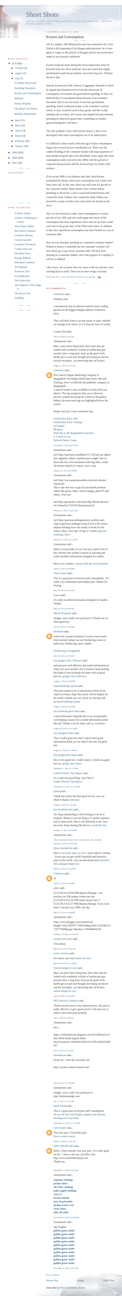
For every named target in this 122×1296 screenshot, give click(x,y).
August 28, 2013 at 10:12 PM (65, 728)
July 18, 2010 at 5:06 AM (64, 337)
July (17, 78)
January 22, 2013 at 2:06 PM (65, 471)
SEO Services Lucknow (66, 1000)
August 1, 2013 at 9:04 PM (64, 681)
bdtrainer (75, 799)
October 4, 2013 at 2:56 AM (65, 805)
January (19, 146)
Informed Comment (25, 262)
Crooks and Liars (23, 249)
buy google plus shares (65, 755)
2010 (15, 63)
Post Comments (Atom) (72, 1287)
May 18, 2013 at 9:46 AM (64, 609)
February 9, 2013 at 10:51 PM (66, 510)
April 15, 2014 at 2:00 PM (64, 883)
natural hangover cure (65, 991)
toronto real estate (63, 938)
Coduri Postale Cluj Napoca (68, 773)
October (19, 68)
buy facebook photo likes (67, 711)
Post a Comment (53, 1275)
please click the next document (92, 563)
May (17, 125)
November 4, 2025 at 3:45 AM (66, 1268)
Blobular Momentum (25, 114)
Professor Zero (22, 271)
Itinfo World (60, 1105)
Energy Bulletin (23, 258)
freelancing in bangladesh (67, 650)
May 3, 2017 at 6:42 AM (63, 1050)
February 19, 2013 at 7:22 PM (66, 540)
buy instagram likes (64, 733)
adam (56, 888)
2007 (15, 162)
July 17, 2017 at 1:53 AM (64, 1101)
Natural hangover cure (65, 968)
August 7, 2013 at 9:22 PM (64, 707)
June (17, 120)
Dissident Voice (23, 253)
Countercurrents (23, 239)
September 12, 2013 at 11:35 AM (67, 787)
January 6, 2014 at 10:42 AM (65, 843)
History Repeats (22, 103)
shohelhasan (60, 1055)
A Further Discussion (25, 82)
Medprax (58, 429)
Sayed (57, 595)
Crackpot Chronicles (25, 244)
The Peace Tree (22, 293)
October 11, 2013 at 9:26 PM (65, 830)
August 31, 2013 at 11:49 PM (65, 750)
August (19, 73)
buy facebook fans (63, 809)
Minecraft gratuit (62, 613)
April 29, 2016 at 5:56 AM (64, 996)
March (18, 135)
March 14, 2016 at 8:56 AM (65, 949)
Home (80, 1280)
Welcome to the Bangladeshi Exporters (74, 433)
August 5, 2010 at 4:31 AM (65, 366)
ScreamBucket (22, 276)
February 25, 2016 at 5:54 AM (66, 934)
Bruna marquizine (63, 848)
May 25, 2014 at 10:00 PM (64, 912)
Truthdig (19, 297)
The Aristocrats (22, 280)
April (18, 130)
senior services (61, 953)
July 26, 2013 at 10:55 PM (64, 627)
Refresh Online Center (65, 440)
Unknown (59, 370)
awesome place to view (74, 853)
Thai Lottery (60, 573)
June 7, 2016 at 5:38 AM (63, 1018)
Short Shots (42, 14)
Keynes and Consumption (27, 93)
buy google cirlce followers (68, 660)
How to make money (64, 1136)
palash (57, 791)
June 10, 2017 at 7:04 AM (64, 1083)
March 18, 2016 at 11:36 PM (65, 963)
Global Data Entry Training (68, 422)
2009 (15, 152)
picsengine (59, 425)
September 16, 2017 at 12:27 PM (67, 1123)
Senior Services (83, 958)
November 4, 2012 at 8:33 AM (66, 445)
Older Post (108, 1280)
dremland (58, 631)
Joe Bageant (21, 267)
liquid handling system (65, 686)
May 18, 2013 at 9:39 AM (64, 590)
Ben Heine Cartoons (25, 230)
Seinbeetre (59, 294)
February (20, 141)
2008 (15, 157)
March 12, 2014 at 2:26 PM (65, 869)
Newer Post (52, 1280)
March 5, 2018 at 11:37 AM (65, 1141)
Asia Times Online (24, 226)
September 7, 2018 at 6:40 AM (66, 1170)
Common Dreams (24, 235)
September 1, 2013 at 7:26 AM (66, 768)
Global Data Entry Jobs (66, 418)
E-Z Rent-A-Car (62, 436)
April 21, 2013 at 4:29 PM (64, 569)
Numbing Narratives (25, 88)
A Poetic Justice (23, 213)
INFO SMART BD (63, 1146)
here (77, 863)
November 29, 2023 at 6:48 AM (66, 1217)
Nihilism (18, 98)
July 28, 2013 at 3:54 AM (64, 656)
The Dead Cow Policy (25, 108)
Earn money (60, 1127)
